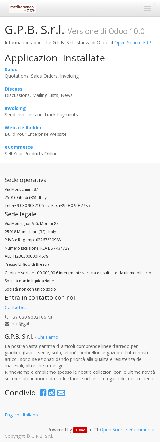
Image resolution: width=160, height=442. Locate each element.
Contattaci (16, 307)
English (12, 415)
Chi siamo (47, 337)
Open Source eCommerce (127, 429)
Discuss (14, 89)
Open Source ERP (132, 42)
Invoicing (15, 108)
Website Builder (23, 127)
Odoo (80, 430)
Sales (11, 69)
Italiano (30, 415)
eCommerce (19, 147)
